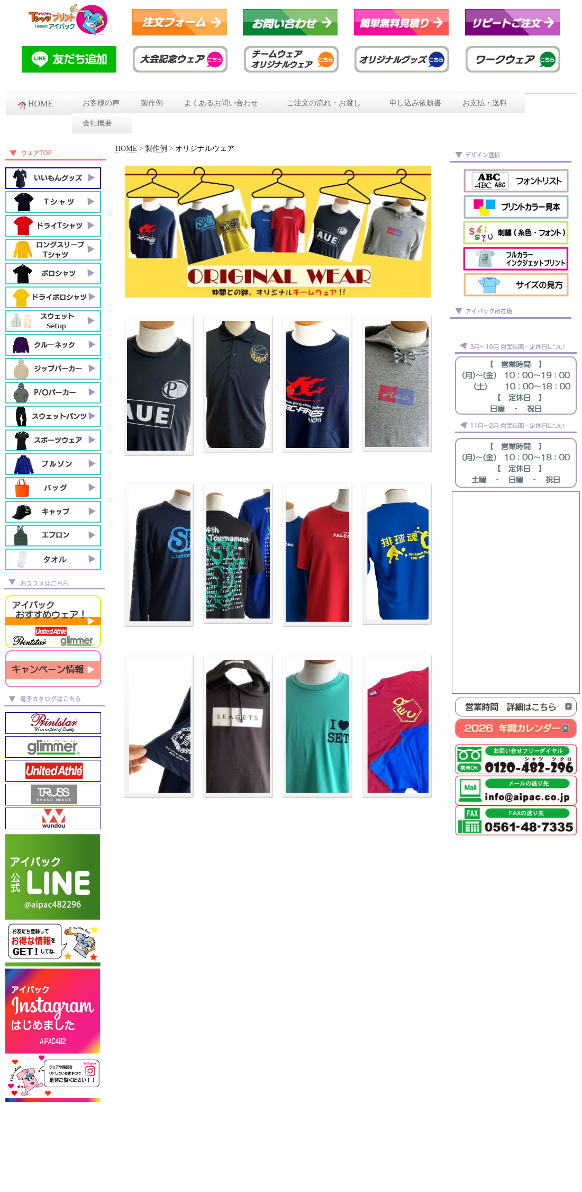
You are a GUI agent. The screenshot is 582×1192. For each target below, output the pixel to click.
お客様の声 (101, 103)
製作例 (152, 103)
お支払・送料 (488, 103)
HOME (38, 104)
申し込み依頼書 (415, 103)
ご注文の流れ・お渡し (327, 103)
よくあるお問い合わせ (225, 103)
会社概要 (102, 123)
